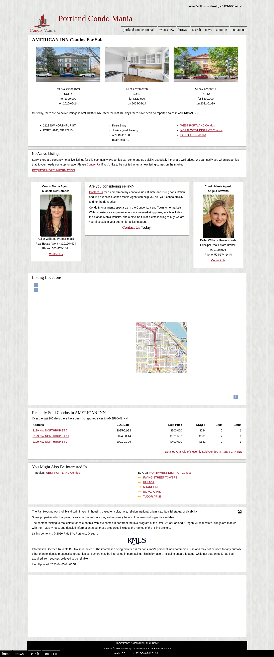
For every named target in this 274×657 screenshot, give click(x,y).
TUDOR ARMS (152, 496)
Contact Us (238, 30)
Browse (183, 30)
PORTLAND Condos (193, 135)
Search (196, 30)
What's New (166, 30)
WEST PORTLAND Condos (197, 125)
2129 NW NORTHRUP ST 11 (51, 436)
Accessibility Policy (141, 643)
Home (6, 654)
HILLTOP (148, 482)
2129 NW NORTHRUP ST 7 (50, 430)
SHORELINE (151, 486)
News (208, 30)
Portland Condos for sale (139, 30)
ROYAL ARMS (152, 491)
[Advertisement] (137, 605)
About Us (221, 30)
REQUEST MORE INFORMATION (53, 170)
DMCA (155, 643)
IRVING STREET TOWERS (160, 477)
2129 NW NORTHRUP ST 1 (50, 441)
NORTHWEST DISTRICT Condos (201, 130)
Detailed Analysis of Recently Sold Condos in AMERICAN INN (203, 451)
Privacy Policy (122, 643)
